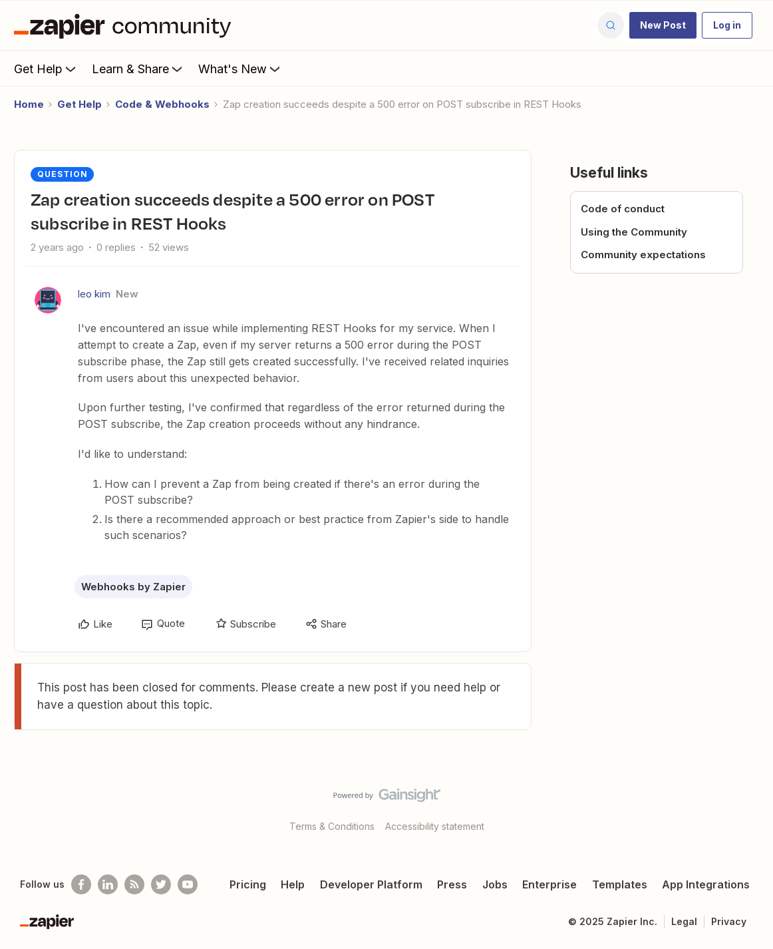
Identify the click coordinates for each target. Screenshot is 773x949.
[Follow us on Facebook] (81, 884)
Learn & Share (138, 69)
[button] (662, 25)
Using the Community (634, 232)
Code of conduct (623, 208)
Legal (684, 921)
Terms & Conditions (332, 826)
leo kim (94, 293)
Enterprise (549, 884)
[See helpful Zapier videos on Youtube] (188, 884)
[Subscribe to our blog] (134, 884)
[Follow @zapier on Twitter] (161, 884)
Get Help (46, 69)
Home (29, 104)
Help (293, 884)
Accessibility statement (434, 826)
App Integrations (706, 884)
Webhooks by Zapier (133, 586)
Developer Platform (371, 884)
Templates (619, 884)
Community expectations (643, 254)
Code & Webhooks (162, 104)
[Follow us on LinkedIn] (108, 884)
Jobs (495, 884)
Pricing (248, 884)
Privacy (728, 921)
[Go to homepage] (125, 25)
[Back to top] (746, 806)
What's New (240, 69)
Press (452, 884)
